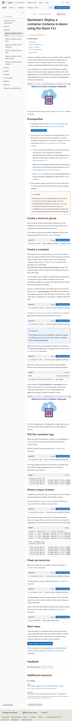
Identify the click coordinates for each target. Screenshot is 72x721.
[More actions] (68, 14)
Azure (34, 14)
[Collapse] (23, 12)
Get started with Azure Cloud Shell (53, 126)
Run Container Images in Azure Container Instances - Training (45, 686)
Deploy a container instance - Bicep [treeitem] (13, 51)
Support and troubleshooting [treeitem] (12, 88)
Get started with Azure (62, 7)
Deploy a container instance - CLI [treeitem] (13, 34)
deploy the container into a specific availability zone (46, 313)
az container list (63, 581)
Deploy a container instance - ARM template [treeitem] (13, 57)
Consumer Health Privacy (53, 717)
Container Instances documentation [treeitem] (9, 22)
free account (60, 111)
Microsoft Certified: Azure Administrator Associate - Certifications (46, 694)
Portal (51, 7)
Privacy (40, 717)
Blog (25, 717)
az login (43, 152)
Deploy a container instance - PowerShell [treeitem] (13, 46)
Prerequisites (32, 42)
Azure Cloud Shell (55, 124)
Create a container (34, 47)
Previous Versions (16, 717)
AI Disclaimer (5, 717)
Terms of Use (5, 720)
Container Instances (44, 14)
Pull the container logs (35, 49)
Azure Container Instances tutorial (40, 643)
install (67, 135)
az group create (48, 235)
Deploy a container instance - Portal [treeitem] (13, 40)
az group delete (60, 609)
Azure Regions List (42, 340)
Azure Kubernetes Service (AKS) (54, 651)
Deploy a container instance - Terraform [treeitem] (13, 63)
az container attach (45, 501)
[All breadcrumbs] (29, 14)
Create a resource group (36, 44)
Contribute (33, 717)
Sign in (68, 2)
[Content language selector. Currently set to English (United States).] (10, 712)
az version (39, 174)
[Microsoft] (3, 2)
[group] (48, 244)
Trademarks (14, 720)
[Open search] (63, 2)
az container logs (59, 448)
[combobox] (12, 16)
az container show (33, 351)
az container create (48, 262)
